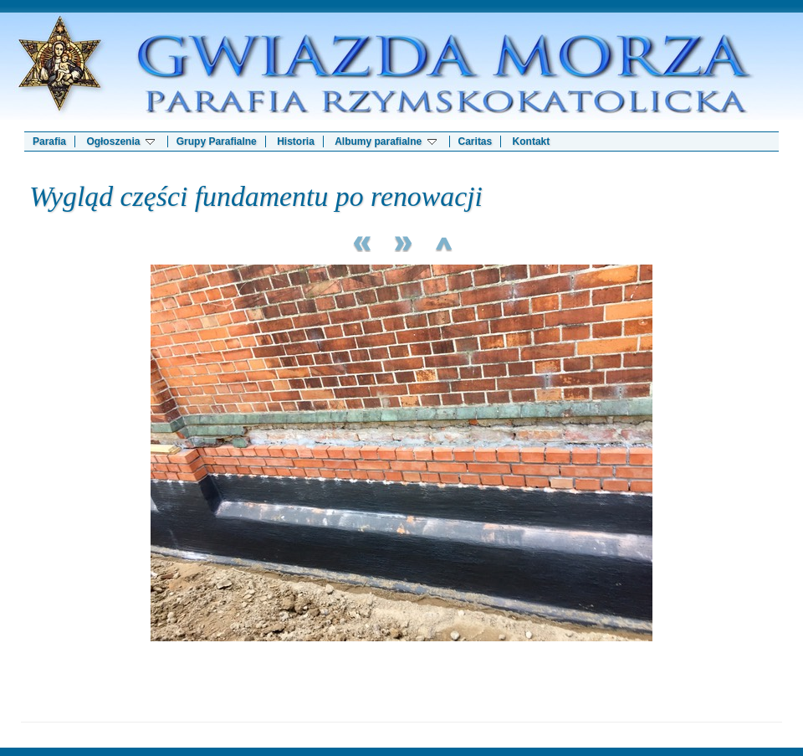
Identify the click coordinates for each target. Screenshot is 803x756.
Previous (360, 241)
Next (401, 241)
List (443, 241)
